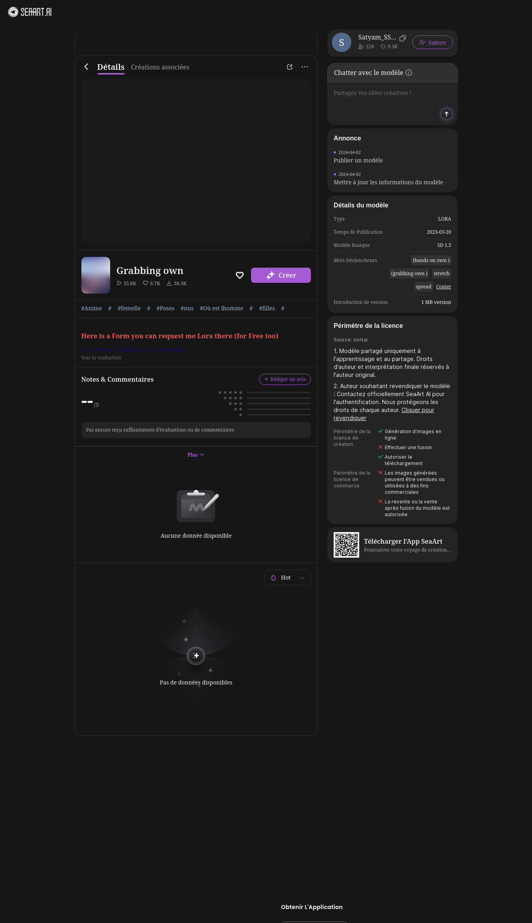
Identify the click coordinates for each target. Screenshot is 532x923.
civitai (360, 340)
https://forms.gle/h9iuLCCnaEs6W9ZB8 (132, 351)
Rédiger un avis (285, 379)
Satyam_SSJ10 (377, 37)
